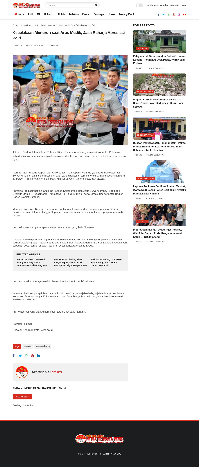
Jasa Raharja (28, 25)
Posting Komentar (23, 403)
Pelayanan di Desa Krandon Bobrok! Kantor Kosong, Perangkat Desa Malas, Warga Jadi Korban (159, 60)
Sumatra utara (145, 92)
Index (164, 5)
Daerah (86, 14)
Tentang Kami (126, 14)
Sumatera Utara (145, 178)
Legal (183, 5)
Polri (30, 14)
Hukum (48, 14)
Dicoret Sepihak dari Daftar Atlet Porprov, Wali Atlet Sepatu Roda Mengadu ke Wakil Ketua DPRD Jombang (157, 233)
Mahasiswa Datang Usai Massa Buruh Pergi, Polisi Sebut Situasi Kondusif (106, 262)
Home (19, 14)
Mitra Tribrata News (110, 452)
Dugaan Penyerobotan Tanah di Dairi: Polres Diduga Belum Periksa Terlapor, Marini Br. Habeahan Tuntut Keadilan (159, 147)
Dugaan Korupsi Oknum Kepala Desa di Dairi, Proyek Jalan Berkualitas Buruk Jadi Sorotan (158, 103)
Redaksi (174, 5)
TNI (38, 14)
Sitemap (152, 5)
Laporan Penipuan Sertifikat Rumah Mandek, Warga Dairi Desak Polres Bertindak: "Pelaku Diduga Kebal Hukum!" (159, 190)
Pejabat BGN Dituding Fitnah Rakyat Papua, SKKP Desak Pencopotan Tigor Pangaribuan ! (70, 262)
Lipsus (111, 14)
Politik (61, 14)
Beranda (16, 25)
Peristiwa (73, 14)
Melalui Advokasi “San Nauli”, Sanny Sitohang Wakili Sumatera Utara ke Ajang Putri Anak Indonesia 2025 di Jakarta (33, 262)
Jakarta (27, 346)
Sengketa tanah (145, 135)
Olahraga (99, 14)
